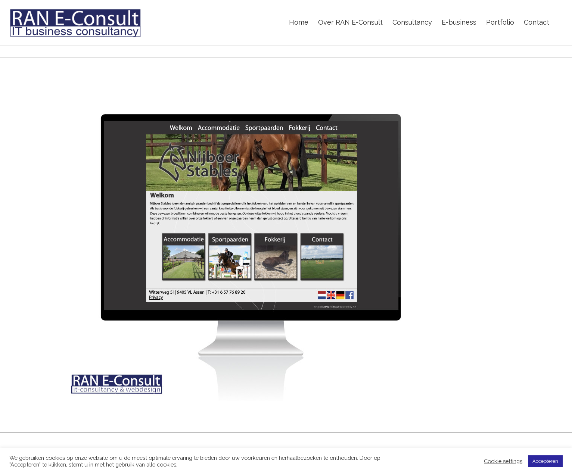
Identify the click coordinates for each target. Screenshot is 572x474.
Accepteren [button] (545, 461)
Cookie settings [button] (503, 461)
